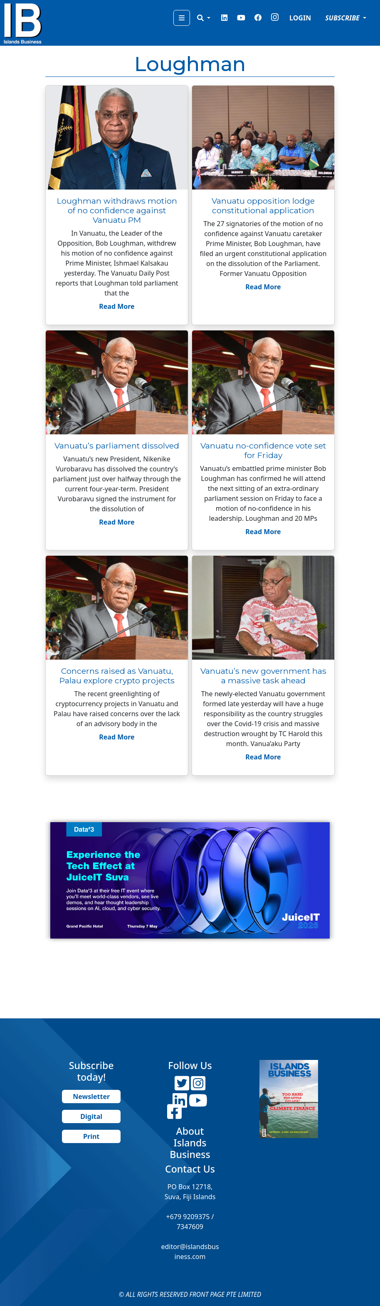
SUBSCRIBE (343, 17)
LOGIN (300, 17)
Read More (116, 306)
